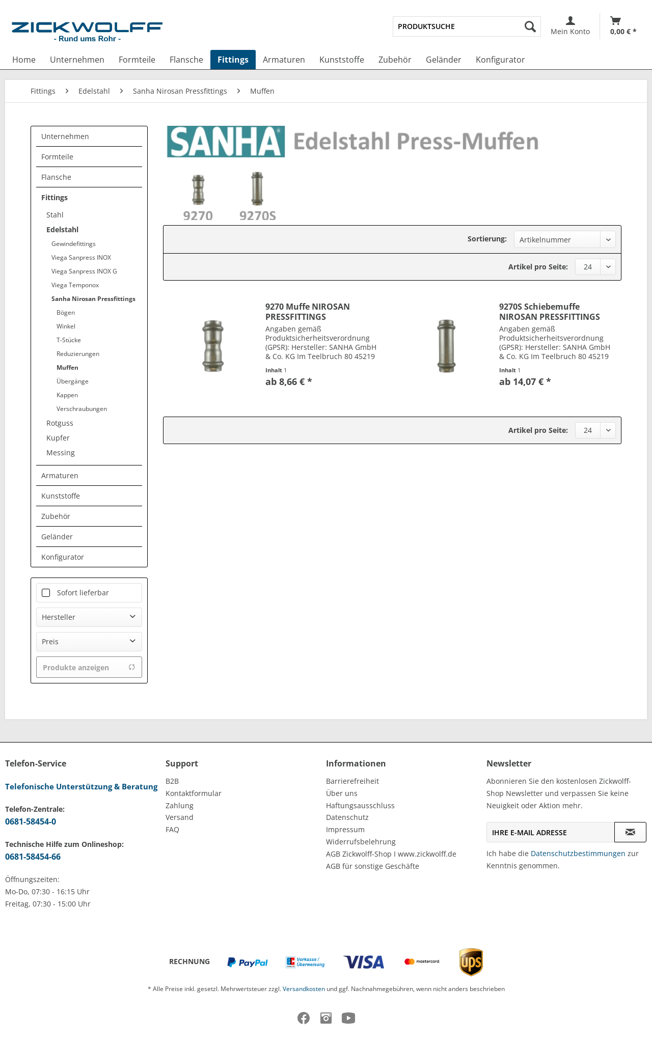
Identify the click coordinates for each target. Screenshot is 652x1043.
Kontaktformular (194, 793)
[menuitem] (467, 26)
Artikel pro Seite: (538, 266)
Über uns (342, 793)
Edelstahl (62, 229)
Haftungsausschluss (360, 805)
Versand (180, 817)
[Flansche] (186, 59)
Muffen (67, 367)
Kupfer (58, 438)
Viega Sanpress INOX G (84, 271)
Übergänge (73, 381)
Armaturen (59, 475)
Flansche (56, 177)
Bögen (66, 312)
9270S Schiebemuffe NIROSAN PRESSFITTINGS (549, 311)
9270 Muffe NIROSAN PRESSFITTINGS (307, 311)
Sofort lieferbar (83, 592)
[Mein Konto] (570, 26)
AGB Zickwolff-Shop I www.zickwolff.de (391, 854)
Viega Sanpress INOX (81, 257)
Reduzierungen (78, 353)
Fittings (54, 197)
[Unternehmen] (77, 59)
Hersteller (58, 617)
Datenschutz (347, 817)
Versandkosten (304, 988)
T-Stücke (69, 340)
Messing (60, 452)
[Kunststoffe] (341, 59)
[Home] (24, 59)
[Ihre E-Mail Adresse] (550, 832)
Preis (50, 641)
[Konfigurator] (500, 59)
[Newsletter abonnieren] (630, 832)
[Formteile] (137, 59)
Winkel (66, 326)
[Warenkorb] (623, 26)
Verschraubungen (82, 408)
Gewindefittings (73, 243)
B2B (172, 781)
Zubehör (55, 516)
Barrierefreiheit (352, 781)
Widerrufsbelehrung (361, 841)
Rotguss (59, 423)
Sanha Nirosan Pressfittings (93, 298)
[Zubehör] (395, 59)
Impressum (345, 829)
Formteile (57, 156)
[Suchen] (530, 26)
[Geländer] (444, 59)
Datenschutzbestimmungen (578, 853)
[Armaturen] (284, 59)
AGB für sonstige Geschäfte (372, 866)
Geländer (57, 536)
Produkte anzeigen (89, 667)
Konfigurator (62, 557)
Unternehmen (65, 136)
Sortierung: (487, 238)
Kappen (67, 395)
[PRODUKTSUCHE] (467, 26)
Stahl (55, 214)
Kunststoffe (60, 496)
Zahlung (180, 805)
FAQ (172, 829)
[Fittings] (233, 59)
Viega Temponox (75, 285)
